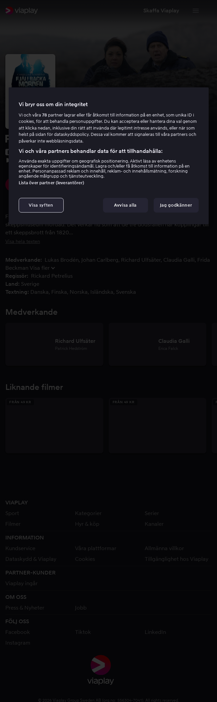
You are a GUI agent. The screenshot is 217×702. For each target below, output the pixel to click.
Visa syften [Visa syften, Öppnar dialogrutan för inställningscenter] (41, 205)
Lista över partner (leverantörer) (51, 182)
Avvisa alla (125, 205)
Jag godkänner (176, 205)
